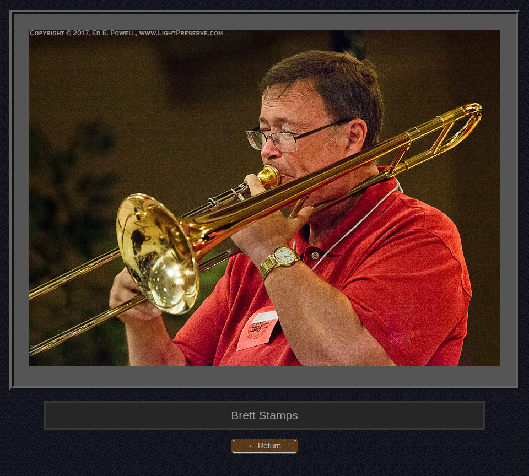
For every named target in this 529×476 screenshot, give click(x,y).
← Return (264, 445)
